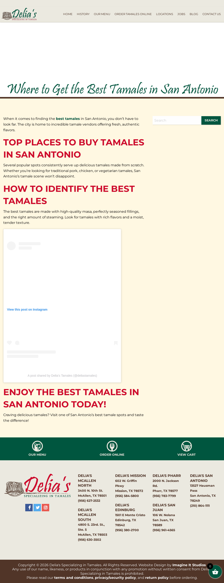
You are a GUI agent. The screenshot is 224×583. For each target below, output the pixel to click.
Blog (194, 14)
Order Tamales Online (133, 14)
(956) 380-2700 (127, 530)
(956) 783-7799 (164, 496)
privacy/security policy (115, 578)
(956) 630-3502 (89, 540)
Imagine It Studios (189, 565)
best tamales (68, 119)
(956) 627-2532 (89, 501)
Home (67, 14)
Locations (164, 14)
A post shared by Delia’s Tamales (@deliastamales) (62, 375)
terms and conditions (73, 578)
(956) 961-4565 (164, 530)
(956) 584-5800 (127, 496)
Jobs (181, 14)
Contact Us (211, 14)
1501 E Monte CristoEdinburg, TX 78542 (130, 520)
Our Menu (102, 14)
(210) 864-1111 (200, 506)
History (83, 14)
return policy (157, 578)
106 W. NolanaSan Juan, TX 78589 (164, 520)
